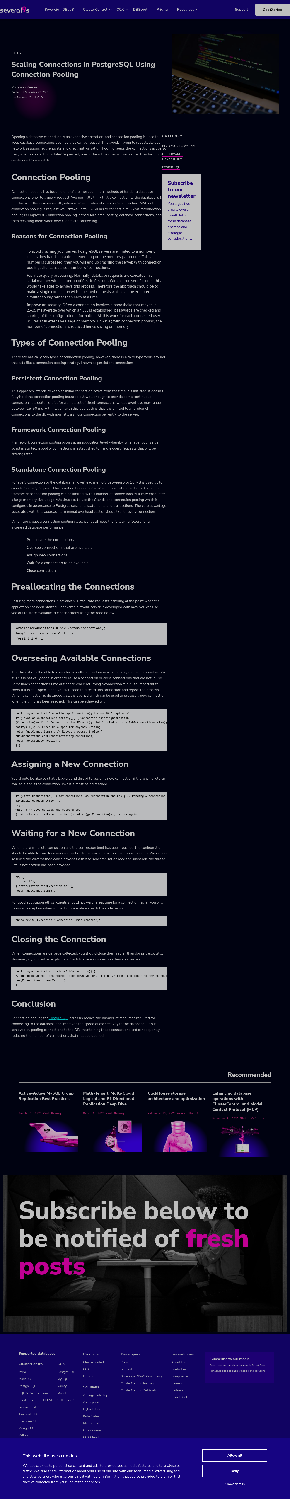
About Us (178, 1362)
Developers (130, 1354)
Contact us (178, 1369)
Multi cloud (91, 1423)
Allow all (234, 1455)
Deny (235, 1471)
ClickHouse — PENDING (36, 1400)
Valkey (23, 1435)
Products (91, 1354)
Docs (124, 1362)
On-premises (92, 1430)
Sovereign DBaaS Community (141, 1376)
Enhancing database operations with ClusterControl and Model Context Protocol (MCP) (237, 1102)
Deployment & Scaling (178, 147)
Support (234, 9)
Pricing (167, 9)
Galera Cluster (29, 1407)
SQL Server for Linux (33, 1393)
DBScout (145, 9)
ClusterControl (100, 9)
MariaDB (25, 1379)
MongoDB (26, 1428)
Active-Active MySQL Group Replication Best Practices (46, 1096)
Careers (176, 1383)
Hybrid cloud (92, 1409)
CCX (125, 9)
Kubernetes (91, 1416)
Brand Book (179, 1397)
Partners (177, 1390)
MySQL (24, 1372)
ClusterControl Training (137, 1383)
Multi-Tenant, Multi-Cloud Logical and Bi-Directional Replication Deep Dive (108, 1099)
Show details (235, 1484)
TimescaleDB (28, 1414)
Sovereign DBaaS (64, 9)
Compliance (179, 1376)
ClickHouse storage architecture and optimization (176, 1096)
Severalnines (182, 1354)
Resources (190, 9)
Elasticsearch (28, 1421)
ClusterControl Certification (140, 1390)
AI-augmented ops (96, 1395)
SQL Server (65, 1400)
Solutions (91, 1387)
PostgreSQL (58, 1019)
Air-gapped (91, 1402)
